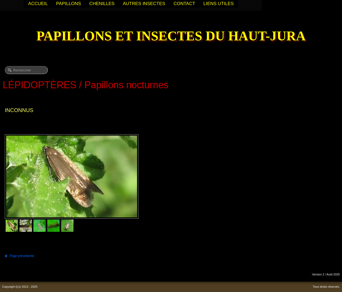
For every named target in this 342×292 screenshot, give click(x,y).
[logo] (171, 36)
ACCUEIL (38, 3)
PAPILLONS (68, 3)
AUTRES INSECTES (144, 3)
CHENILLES (101, 3)
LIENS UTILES (218, 3)
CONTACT (184, 3)
